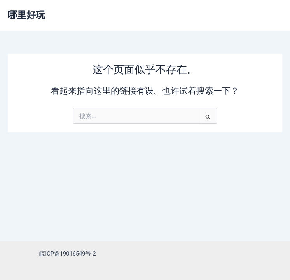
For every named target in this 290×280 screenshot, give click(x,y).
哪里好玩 (26, 15)
